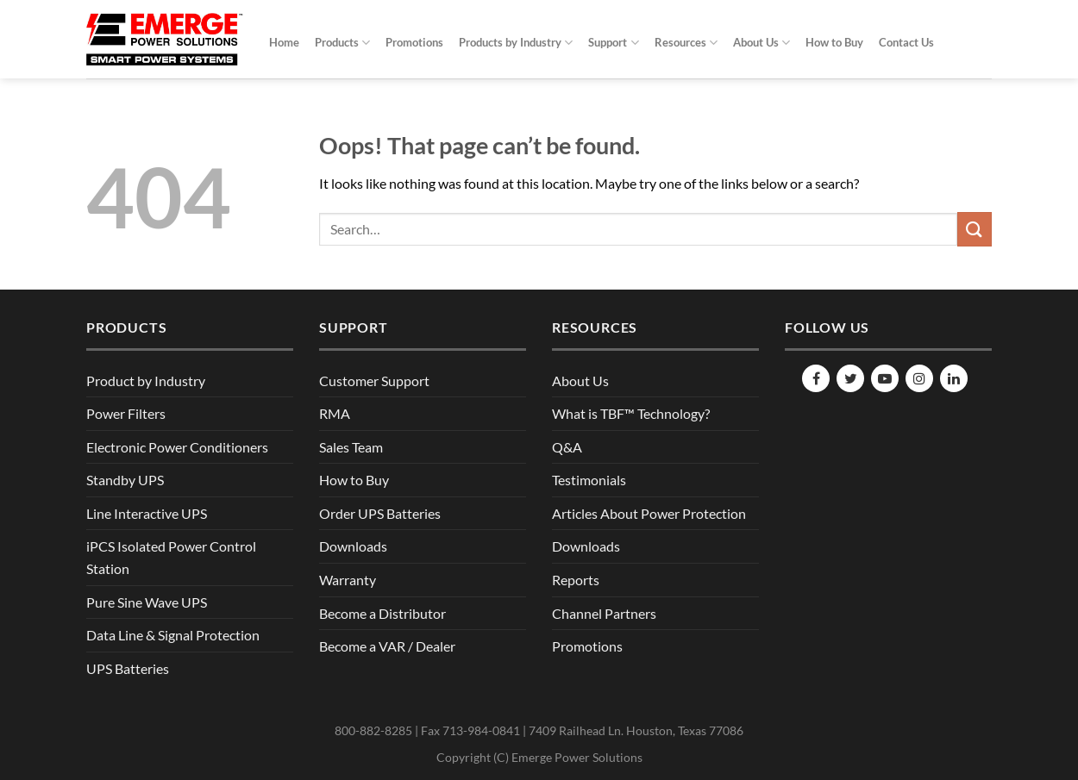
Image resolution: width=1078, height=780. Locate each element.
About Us (761, 42)
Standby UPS (125, 479)
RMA (334, 413)
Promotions (414, 42)
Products (342, 42)
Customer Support (374, 380)
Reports (575, 579)
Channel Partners (604, 613)
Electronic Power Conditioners (177, 447)
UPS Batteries (127, 668)
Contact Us (906, 42)
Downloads (353, 546)
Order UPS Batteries (380, 513)
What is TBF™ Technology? (631, 413)
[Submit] (974, 229)
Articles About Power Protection (649, 513)
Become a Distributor (382, 613)
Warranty (347, 579)
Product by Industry (145, 380)
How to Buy (834, 42)
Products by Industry (516, 42)
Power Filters (126, 413)
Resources (686, 42)
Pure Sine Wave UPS (146, 602)
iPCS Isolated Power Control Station (171, 557)
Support (613, 42)
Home (284, 42)
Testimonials (589, 479)
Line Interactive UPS (146, 513)
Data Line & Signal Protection (173, 635)
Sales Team (351, 447)
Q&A (567, 447)
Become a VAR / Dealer (387, 646)
